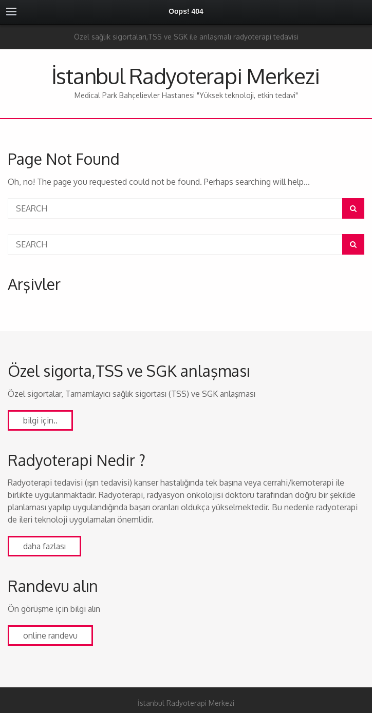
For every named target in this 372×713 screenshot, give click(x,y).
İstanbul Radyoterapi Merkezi (185, 75)
